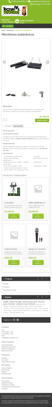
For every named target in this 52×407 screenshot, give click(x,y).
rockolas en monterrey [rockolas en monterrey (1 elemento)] (17, 308)
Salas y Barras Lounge (9, 290)
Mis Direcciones (6, 374)
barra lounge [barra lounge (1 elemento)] (15, 301)
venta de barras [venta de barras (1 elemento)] (36, 310)
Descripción (8, 126)
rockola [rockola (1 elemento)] (30, 306)
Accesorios (10, 30)
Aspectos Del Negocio (8, 349)
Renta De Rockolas (7, 383)
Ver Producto (14, 216)
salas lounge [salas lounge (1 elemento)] (7, 310)
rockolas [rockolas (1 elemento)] (6, 308)
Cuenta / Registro (7, 368)
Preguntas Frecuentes (8, 385)
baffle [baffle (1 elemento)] (6, 301)
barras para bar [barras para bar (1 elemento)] (29, 301)
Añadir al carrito (42, 120)
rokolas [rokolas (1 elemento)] (45, 308)
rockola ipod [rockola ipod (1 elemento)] (38, 306)
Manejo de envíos (7, 351)
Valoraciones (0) (17, 126)
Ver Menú (7, 26)
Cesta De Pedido (26, 21)
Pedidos (4, 372)
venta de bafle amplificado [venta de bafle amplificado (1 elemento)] (21, 310)
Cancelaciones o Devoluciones (11, 387)
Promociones (6, 381)
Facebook (14, 320)
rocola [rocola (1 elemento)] (40, 308)
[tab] (8, 126)
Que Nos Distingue (7, 345)
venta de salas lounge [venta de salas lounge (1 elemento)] (17, 312)
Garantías (4, 389)
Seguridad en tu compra (9, 347)
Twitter (17, 320)
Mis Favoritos (6, 370)
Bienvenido (8, 21)
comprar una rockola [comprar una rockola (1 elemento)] (25, 304)
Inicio (3, 30)
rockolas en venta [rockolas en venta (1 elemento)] (31, 308)
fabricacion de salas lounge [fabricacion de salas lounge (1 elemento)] (18, 306)
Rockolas (5, 284)
